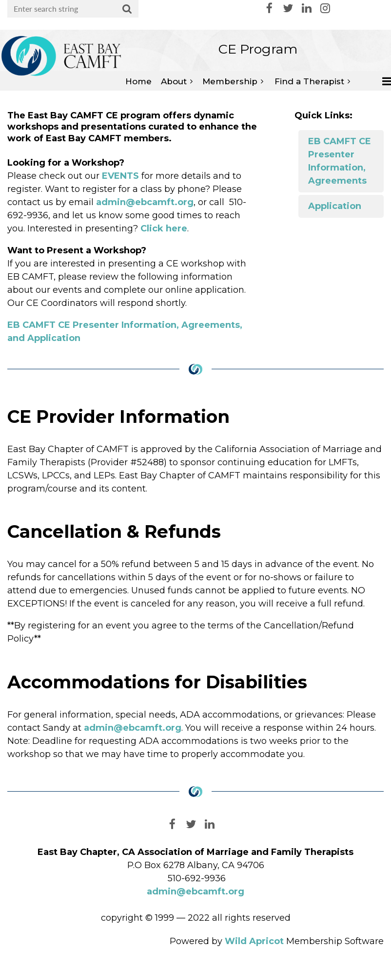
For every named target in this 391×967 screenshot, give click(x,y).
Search (127, 9)
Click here (163, 228)
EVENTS (120, 176)
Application (334, 206)
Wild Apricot (254, 941)
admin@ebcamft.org (145, 202)
